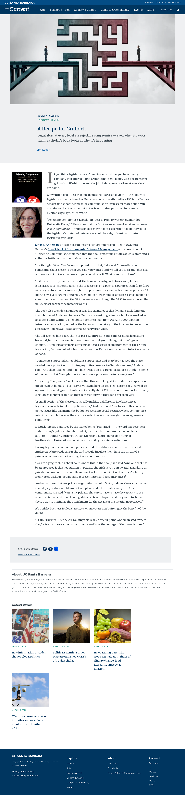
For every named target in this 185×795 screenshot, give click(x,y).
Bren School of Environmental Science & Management (83, 249)
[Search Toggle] (179, 9)
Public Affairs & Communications (124, 773)
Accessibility (18, 775)
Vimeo (152, 772)
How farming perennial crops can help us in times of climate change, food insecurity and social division (112, 660)
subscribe (166, 9)
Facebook (154, 763)
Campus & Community (115, 9)
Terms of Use (27, 771)
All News (71, 763)
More (150, 9)
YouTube (153, 776)
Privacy (15, 771)
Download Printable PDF (29, 554)
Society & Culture (85, 9)
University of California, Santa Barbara (163, 2)
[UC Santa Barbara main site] (19, 2)
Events (138, 9)
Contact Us (113, 763)
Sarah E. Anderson (47, 244)
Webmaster (32, 775)
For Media (113, 768)
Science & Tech (60, 9)
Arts (42, 9)
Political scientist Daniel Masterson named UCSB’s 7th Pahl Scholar (69, 656)
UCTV (152, 780)
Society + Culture (48, 116)
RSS (151, 785)
